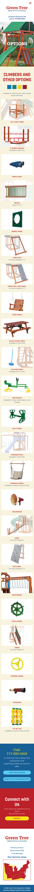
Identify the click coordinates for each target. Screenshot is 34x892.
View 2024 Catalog (17, 772)
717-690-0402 (20, 19)
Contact (17, 818)
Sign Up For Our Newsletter (17, 779)
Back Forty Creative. (24, 890)
